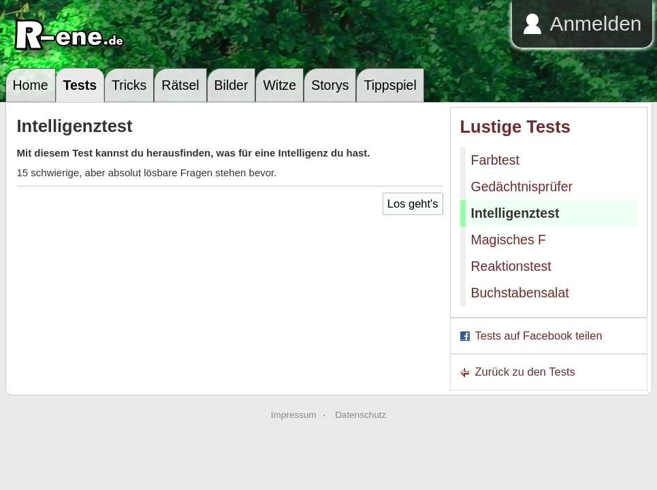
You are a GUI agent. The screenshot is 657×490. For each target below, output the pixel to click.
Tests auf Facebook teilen (539, 335)
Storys (330, 85)
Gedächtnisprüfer (522, 186)
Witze (279, 85)
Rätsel (180, 85)
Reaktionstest (511, 266)
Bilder (231, 85)
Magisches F (509, 239)
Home (30, 85)
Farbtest (495, 159)
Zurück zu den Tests (525, 371)
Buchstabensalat (520, 292)
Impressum (294, 415)
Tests (80, 85)
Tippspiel (390, 85)
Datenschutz (360, 415)
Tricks (129, 85)
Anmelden (595, 23)
